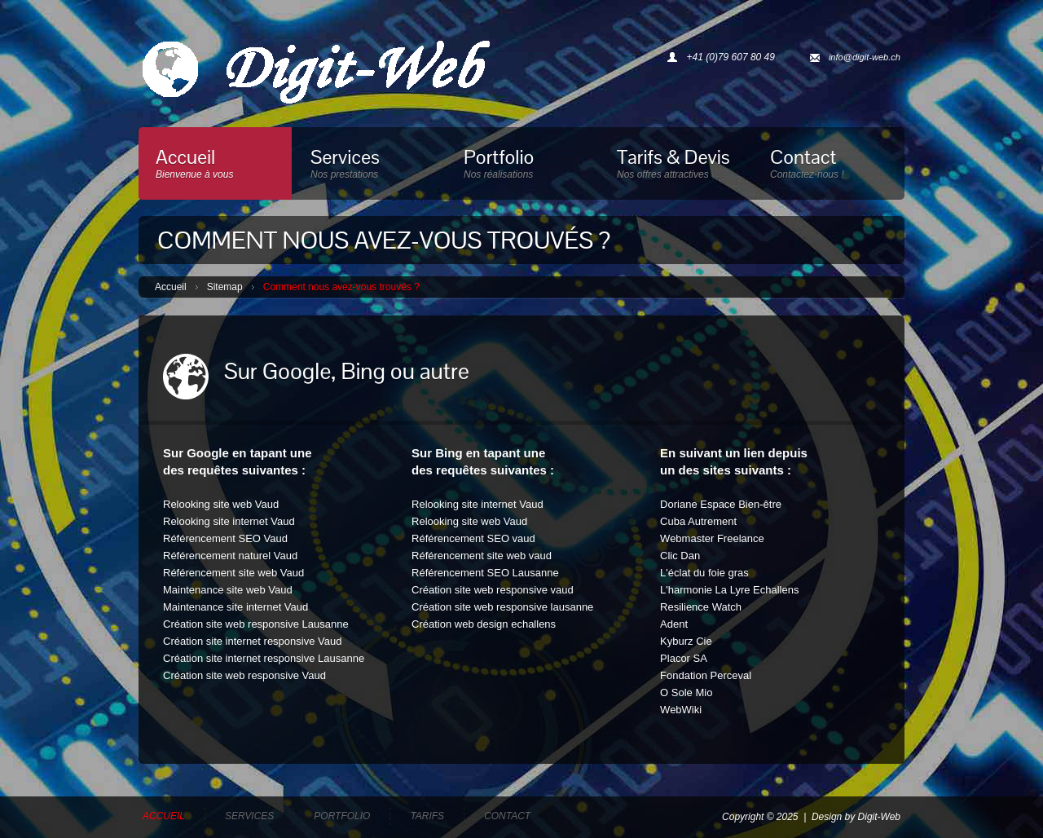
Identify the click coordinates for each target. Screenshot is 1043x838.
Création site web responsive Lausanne (256, 624)
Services (369, 167)
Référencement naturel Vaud (230, 555)
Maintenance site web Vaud (228, 590)
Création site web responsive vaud (492, 590)
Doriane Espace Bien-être (720, 504)
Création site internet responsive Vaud (252, 641)
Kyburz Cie (686, 641)
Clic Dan (680, 555)
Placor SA (683, 658)
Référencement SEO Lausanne (485, 573)
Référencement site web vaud (481, 555)
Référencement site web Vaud (233, 573)
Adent (674, 624)
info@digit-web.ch (864, 57)
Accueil (215, 167)
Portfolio (522, 167)
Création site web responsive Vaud (244, 675)
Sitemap (225, 287)
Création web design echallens (483, 624)
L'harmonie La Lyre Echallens (729, 590)
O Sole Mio (686, 692)
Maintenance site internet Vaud (235, 607)
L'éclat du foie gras (704, 573)
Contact (828, 167)
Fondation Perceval (705, 675)
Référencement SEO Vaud (225, 538)
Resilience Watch (701, 607)
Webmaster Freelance (712, 538)
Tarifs (427, 816)
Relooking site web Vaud (221, 504)
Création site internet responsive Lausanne (263, 658)
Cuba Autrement (698, 521)
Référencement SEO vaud (473, 538)
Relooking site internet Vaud (229, 521)
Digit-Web (879, 817)
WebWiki (681, 709)
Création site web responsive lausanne (502, 607)
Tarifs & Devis (675, 167)
